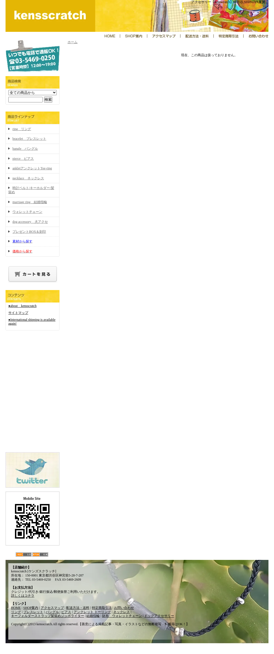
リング (16, 612)
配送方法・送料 (77, 608)
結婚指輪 (93, 616)
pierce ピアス (23, 159)
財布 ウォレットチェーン (122, 616)
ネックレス (121, 612)
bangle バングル (25, 149)
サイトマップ (18, 313)
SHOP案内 (30, 608)
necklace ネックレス (28, 178)
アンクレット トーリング (92, 612)
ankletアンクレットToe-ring (32, 168)
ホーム (72, 42)
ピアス (66, 612)
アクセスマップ (52, 608)
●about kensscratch (22, 306)
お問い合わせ (124, 608)
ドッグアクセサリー (159, 616)
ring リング (21, 129)
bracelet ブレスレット (29, 139)
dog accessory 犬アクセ (30, 222)
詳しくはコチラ (22, 596)
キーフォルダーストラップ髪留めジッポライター (47, 616)
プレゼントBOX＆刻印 (29, 232)
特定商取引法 (102, 608)
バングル (53, 612)
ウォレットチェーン (27, 212)
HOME (16, 608)
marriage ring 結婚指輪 (29, 202)
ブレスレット (33, 612)
